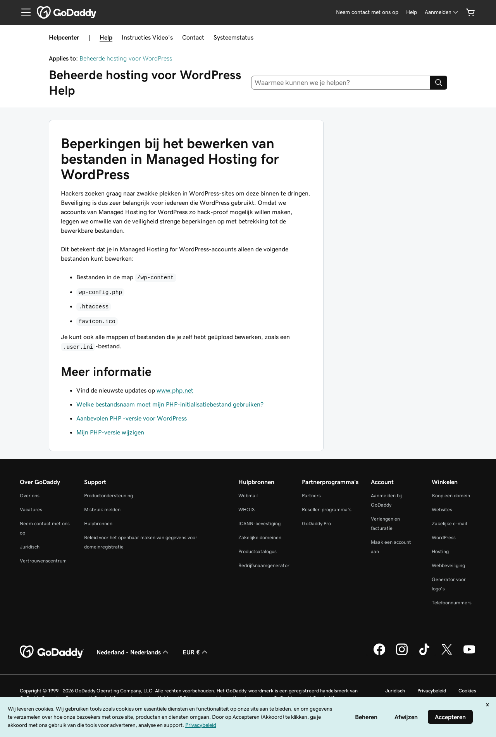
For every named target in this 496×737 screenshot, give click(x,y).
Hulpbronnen (98, 523)
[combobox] (341, 82)
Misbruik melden (102, 509)
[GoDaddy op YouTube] (469, 654)
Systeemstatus (233, 37)
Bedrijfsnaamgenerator (263, 565)
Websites (442, 509)
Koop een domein (451, 495)
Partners (311, 495)
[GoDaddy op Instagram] (402, 654)
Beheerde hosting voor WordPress (125, 58)
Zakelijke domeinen (259, 537)
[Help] (411, 12)
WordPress (444, 537)
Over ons (30, 495)
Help (106, 37)
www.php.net (175, 390)
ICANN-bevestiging (259, 523)
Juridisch (30, 546)
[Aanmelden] (442, 12)
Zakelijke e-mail (449, 523)
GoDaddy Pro (316, 523)
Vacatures (31, 509)
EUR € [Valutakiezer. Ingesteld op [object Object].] (196, 652)
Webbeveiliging (448, 565)
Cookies (467, 690)
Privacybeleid (431, 690)
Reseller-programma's (326, 509)
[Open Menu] (23, 12)
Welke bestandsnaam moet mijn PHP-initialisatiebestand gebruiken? (170, 404)
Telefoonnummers (452, 602)
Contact (193, 37)
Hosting (440, 551)
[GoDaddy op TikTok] (424, 654)
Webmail (248, 495)
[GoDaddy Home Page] (52, 652)
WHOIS (246, 509)
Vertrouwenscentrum (43, 560)
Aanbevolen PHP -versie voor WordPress (131, 418)
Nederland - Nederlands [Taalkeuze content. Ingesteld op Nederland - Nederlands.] (133, 652)
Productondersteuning (108, 495)
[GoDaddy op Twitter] (447, 654)
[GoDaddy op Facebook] (379, 654)
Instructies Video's (147, 37)
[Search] (438, 83)
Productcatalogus (257, 551)
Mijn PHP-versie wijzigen (110, 432)
